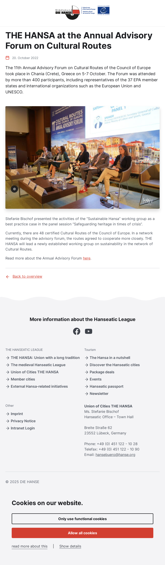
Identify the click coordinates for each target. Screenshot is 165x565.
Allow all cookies (82, 533)
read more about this (29, 546)
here (86, 258)
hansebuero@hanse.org (115, 454)
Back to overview (23, 276)
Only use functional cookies (82, 519)
